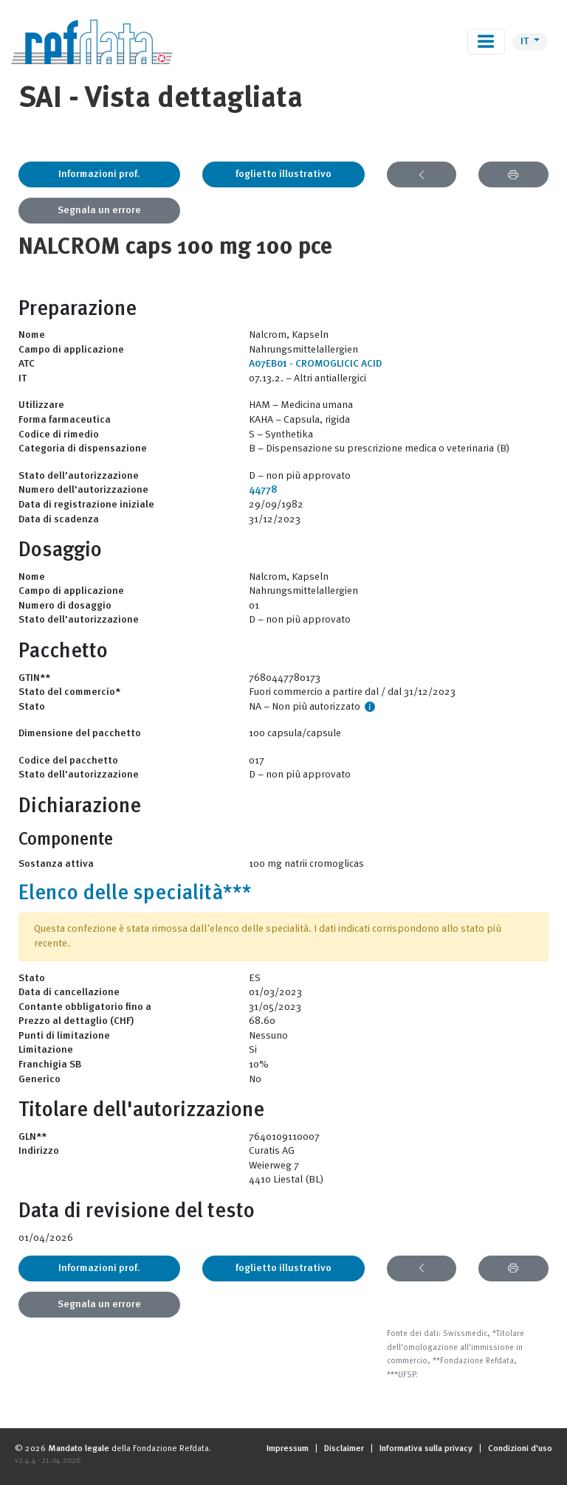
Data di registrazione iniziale (86, 504)
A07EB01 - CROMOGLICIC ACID (315, 364)
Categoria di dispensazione (82, 448)
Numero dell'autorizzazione (83, 490)
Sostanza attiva (56, 864)
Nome (31, 335)
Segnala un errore (99, 210)
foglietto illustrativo (283, 174)
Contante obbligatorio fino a (84, 1007)
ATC (26, 364)
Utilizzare (41, 405)
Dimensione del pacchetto (79, 733)
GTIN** (34, 678)
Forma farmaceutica (64, 420)
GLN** (32, 1137)
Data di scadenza (58, 519)
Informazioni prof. (99, 174)
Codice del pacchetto (68, 760)
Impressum (288, 1448)
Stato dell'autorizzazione (78, 476)
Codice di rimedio (58, 434)
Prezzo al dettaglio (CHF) (76, 1021)
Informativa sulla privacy (425, 1448)
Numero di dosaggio (64, 605)
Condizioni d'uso (520, 1448)
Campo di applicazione (71, 350)
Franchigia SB (49, 1064)
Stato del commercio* (69, 692)
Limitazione (45, 1050)
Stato (31, 707)
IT (525, 41)
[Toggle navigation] (486, 42)
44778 (263, 490)
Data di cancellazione (69, 992)
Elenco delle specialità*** (135, 894)
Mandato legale (78, 1448)
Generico (39, 1079)
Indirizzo (38, 1151)
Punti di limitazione (64, 1036)
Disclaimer (344, 1448)
